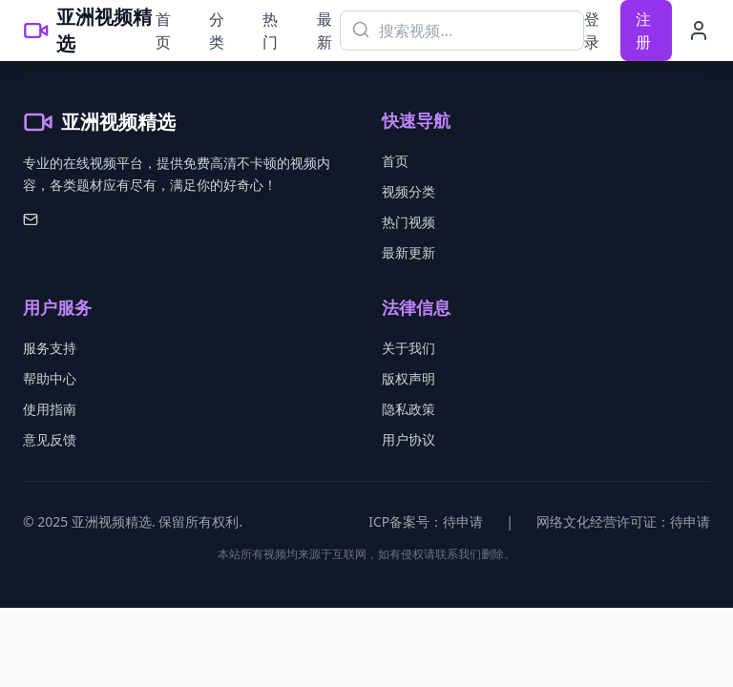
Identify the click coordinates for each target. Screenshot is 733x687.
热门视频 (408, 222)
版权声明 (408, 378)
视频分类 (408, 191)
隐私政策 (408, 409)
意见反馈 (49, 439)
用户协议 (408, 439)
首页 (163, 30)
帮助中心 (49, 378)
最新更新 (408, 252)
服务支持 (49, 348)
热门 (270, 30)
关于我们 (408, 348)
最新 (324, 30)
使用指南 (49, 409)
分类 (216, 30)
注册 (643, 30)
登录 (591, 30)
